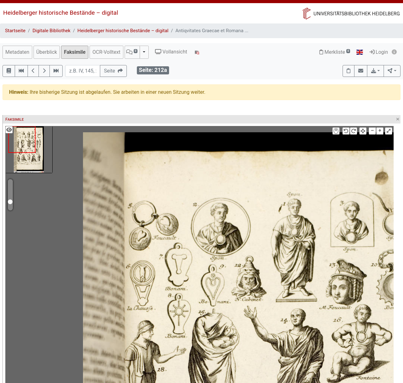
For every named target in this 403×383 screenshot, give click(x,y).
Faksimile (74, 52)
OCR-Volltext (106, 52)
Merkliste (334, 52)
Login (378, 52)
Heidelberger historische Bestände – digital (60, 12)
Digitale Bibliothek (51, 30)
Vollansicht (171, 52)
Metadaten (17, 52)
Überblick (46, 52)
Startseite (15, 30)
